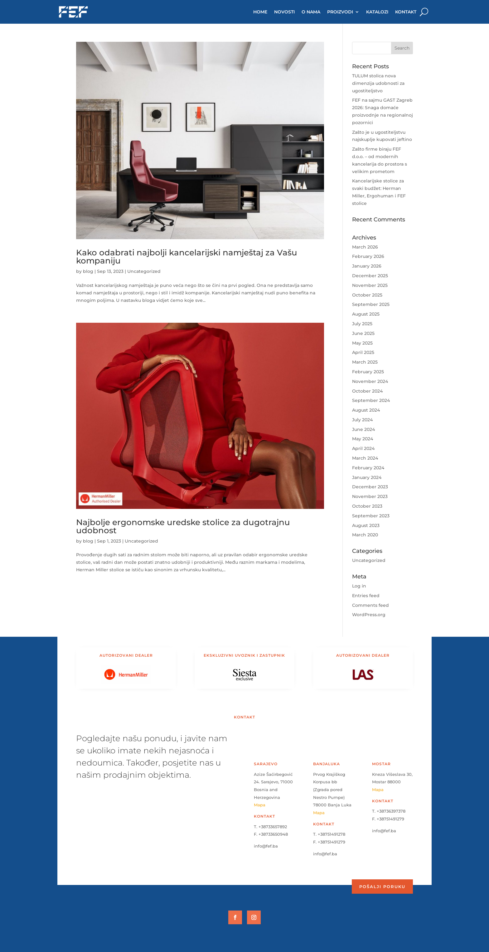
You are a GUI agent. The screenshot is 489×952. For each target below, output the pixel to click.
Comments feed (370, 605)
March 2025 (365, 362)
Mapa (259, 804)
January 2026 (366, 266)
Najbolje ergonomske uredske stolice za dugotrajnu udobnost (183, 526)
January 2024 (366, 477)
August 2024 (366, 410)
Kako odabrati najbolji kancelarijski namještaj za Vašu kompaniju (186, 257)
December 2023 (370, 487)
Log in (359, 586)
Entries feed (366, 595)
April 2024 (363, 448)
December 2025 (370, 275)
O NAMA (311, 12)
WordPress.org (368, 614)
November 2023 (370, 496)
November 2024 (370, 381)
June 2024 (363, 429)
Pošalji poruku (382, 886)
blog (88, 271)
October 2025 (367, 295)
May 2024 (362, 439)
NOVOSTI (284, 12)
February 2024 (368, 468)
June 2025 (363, 333)
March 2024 (365, 458)
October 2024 (367, 391)
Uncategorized (144, 271)
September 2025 (371, 304)
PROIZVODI (340, 12)
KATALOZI (377, 12)
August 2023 (366, 525)
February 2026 (368, 256)
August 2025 (366, 314)
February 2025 (368, 372)
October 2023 (367, 506)
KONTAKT (405, 12)
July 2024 (362, 420)
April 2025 (363, 352)
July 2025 (362, 323)
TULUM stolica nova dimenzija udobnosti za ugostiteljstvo (378, 83)
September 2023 (371, 516)
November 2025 (370, 285)
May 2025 (362, 343)
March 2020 (365, 535)
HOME (260, 12)
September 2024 (371, 400)
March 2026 (365, 247)
